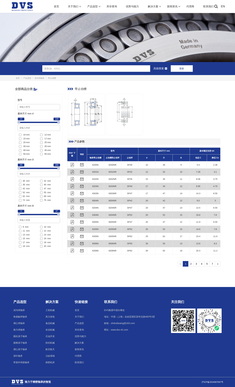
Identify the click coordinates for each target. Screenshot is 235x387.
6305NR (113, 236)
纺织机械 (50, 342)
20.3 (198, 250)
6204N (95, 208)
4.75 (215, 186)
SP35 (129, 179)
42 (164, 200)
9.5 (198, 200)
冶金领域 (50, 356)
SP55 (129, 243)
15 (147, 179)
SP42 (129, 200)
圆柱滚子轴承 (20, 336)
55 (164, 243)
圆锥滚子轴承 (20, 342)
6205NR (113, 229)
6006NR (113, 243)
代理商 (190, 6)
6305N (95, 236)
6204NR (113, 208)
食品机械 (50, 323)
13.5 (198, 208)
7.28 (198, 172)
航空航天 (50, 349)
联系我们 (208, 6)
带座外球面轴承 (21, 362)
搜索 (181, 68)
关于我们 (74, 6)
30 (164, 165)
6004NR (113, 200)
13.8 (198, 243)
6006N (95, 243)
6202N (95, 179)
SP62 (129, 236)
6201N (95, 172)
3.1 (215, 172)
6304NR (113, 215)
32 (164, 172)
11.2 (215, 250)
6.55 (215, 193)
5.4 (198, 165)
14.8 (198, 229)
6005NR (113, 222)
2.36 (215, 165)
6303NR (113, 193)
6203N (95, 186)
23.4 (198, 236)
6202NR (113, 179)
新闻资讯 (173, 6)
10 (147, 165)
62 (164, 236)
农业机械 (50, 329)
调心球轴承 (19, 323)
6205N (95, 229)
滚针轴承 (18, 356)
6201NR (113, 172)
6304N (95, 215)
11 (181, 179)
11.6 (215, 236)
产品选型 (93, 6)
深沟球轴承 (39, 78)
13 (181, 243)
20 (147, 200)
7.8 (215, 215)
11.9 (198, 222)
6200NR (113, 165)
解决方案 (154, 6)
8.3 (215, 243)
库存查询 (112, 6)
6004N (95, 200)
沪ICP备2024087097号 (212, 382)
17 (147, 186)
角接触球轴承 (20, 316)
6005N (95, 222)
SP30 (129, 165)
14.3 (198, 193)
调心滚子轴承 (20, 349)
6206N (95, 250)
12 (147, 172)
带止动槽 (52, 78)
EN (223, 6)
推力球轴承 (19, 329)
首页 (56, 6)
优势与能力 (132, 6)
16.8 (198, 215)
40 (164, 186)
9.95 (198, 186)
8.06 (198, 179)
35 (164, 179)
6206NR (113, 250)
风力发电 (50, 316)
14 (181, 193)
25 (147, 222)
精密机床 (50, 362)
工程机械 (50, 310)
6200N (95, 165)
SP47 (129, 193)
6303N (95, 193)
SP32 (129, 172)
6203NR (113, 186)
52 (164, 215)
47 (164, 193)
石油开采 (50, 336)
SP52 (129, 215)
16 (181, 250)
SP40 (129, 186)
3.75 (215, 179)
